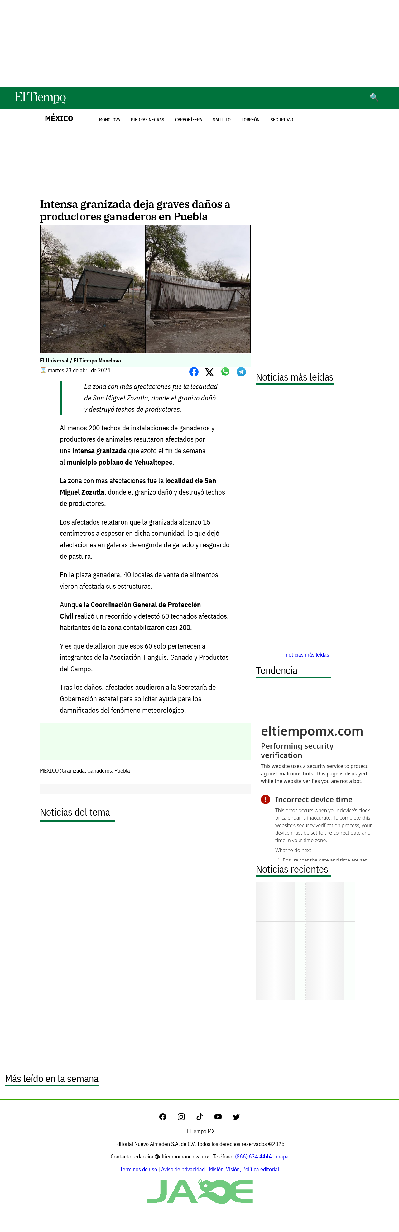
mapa (282, 1156)
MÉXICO (59, 118)
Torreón (251, 119)
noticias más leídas (307, 654)
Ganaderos (99, 770)
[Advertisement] (199, 43)
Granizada (73, 770)
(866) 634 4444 (253, 1156)
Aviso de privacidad (183, 1169)
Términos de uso (138, 1169)
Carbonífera (188, 119)
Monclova (109, 119)
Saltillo (222, 119)
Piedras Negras (147, 119)
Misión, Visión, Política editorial (244, 1169)
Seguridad (282, 119)
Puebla (122, 770)
